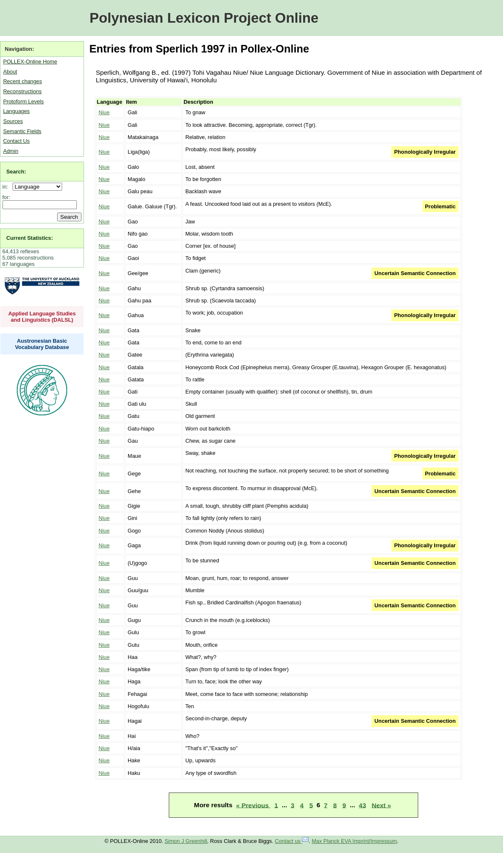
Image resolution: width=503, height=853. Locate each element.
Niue (104, 112)
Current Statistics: (29, 238)
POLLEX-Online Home (30, 61)
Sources (13, 121)
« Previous (253, 804)
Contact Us (16, 141)
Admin (10, 151)
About (10, 71)
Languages (16, 111)
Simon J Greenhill (186, 841)
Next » (381, 804)
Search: (16, 171)
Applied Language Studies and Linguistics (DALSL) (42, 316)
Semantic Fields (22, 131)
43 (362, 804)
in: (7, 187)
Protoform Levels (23, 101)
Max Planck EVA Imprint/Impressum (354, 841)
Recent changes (22, 81)
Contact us (292, 841)
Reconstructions (22, 91)
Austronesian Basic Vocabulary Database (42, 344)
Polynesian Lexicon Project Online (203, 18)
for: (6, 197)
